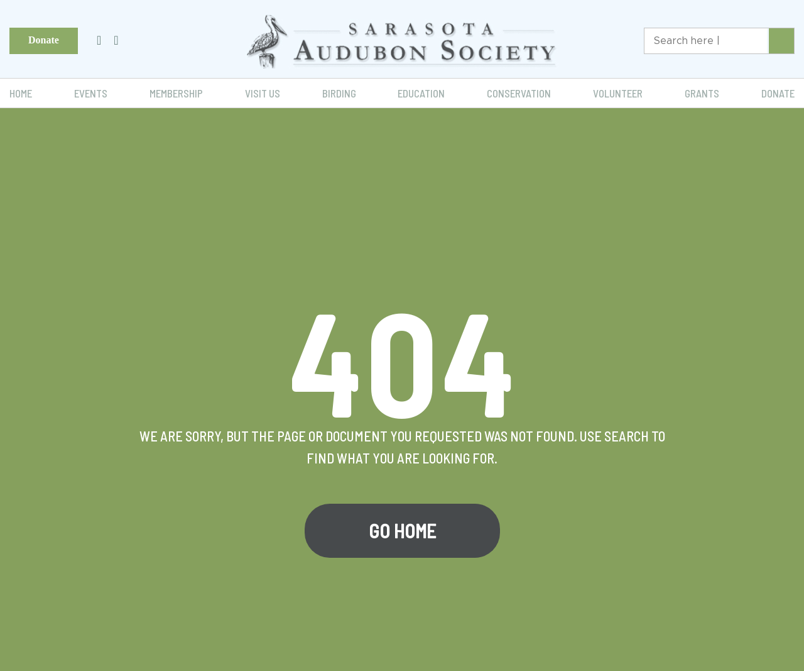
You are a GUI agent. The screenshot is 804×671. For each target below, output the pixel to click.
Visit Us (262, 93)
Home (20, 93)
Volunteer (618, 93)
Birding (339, 93)
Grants (702, 93)
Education (421, 93)
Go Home (402, 530)
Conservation (519, 93)
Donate (43, 40)
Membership (176, 93)
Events (90, 93)
